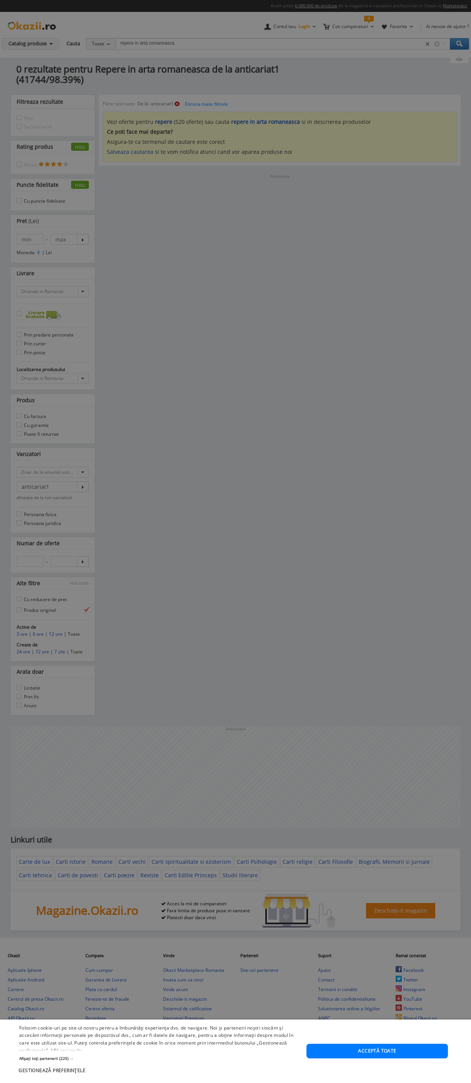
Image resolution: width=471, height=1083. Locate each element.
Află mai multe (66, 1063)
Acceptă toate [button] (377, 1063)
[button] (158, 1070)
